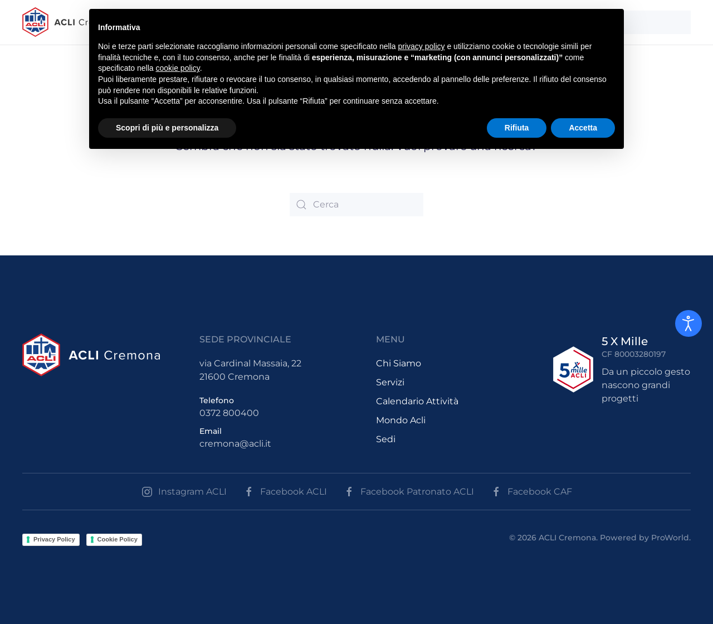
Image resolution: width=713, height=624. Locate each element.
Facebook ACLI (285, 491)
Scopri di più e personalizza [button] (167, 127)
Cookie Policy (117, 539)
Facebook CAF (531, 491)
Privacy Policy (54, 539)
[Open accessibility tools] (688, 323)
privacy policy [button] (421, 46)
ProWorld (670, 538)
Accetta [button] (583, 127)
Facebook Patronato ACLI (409, 491)
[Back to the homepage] (70, 22)
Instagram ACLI (184, 491)
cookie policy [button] (178, 68)
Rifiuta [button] (517, 127)
